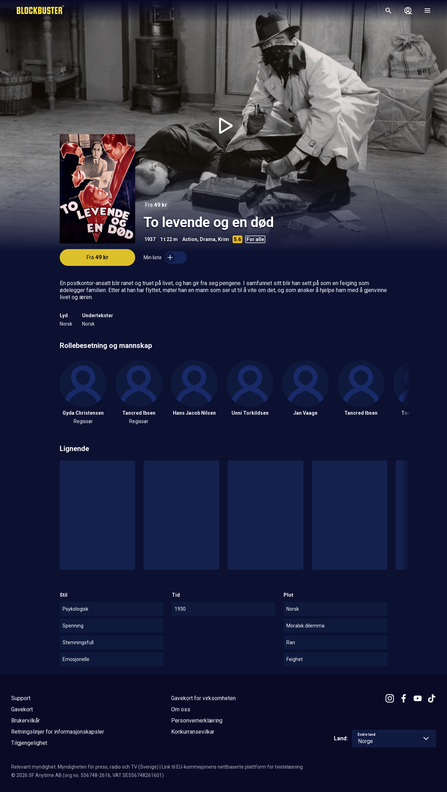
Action (189, 239)
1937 (149, 239)
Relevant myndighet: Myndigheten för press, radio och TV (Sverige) (85, 767)
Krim (223, 239)
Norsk (66, 324)
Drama (207, 239)
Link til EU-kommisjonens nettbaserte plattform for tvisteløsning (232, 767)
